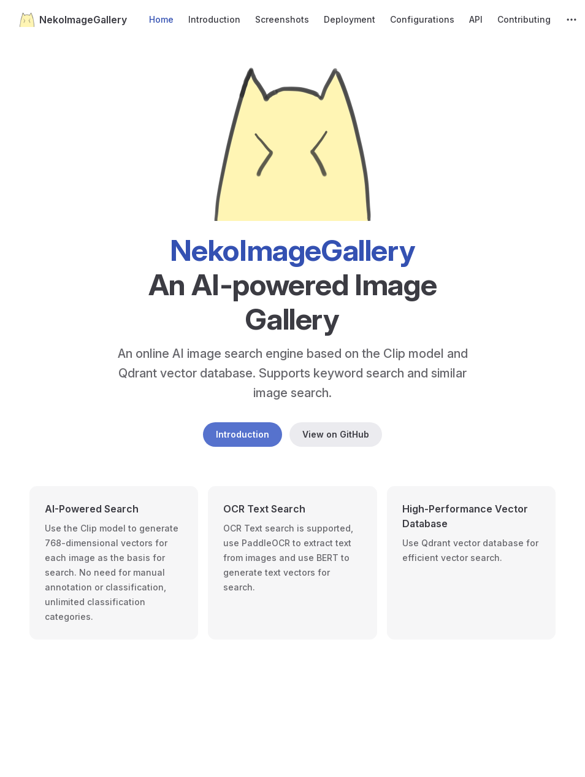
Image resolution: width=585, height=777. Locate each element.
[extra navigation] (571, 19)
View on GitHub (335, 434)
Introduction (242, 434)
